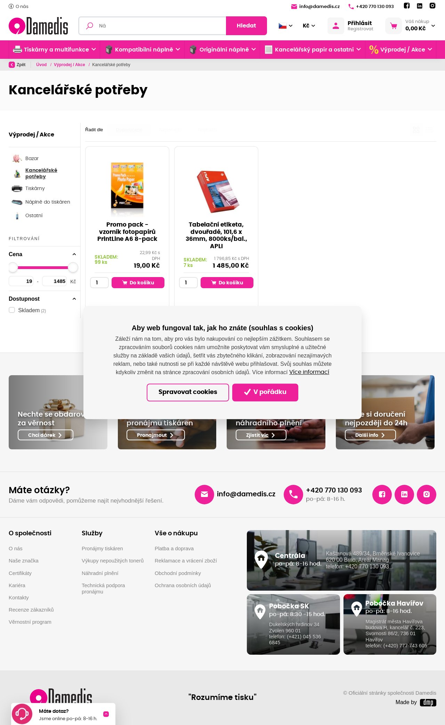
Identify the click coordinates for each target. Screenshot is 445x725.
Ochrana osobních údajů (183, 585)
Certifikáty (20, 573)
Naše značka (24, 561)
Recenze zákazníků (31, 610)
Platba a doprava (174, 548)
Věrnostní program (30, 622)
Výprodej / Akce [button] (397, 49)
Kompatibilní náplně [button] (138, 49)
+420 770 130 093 (371, 6)
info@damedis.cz (315, 6)
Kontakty (19, 597)
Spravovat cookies (188, 392)
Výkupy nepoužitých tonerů (113, 561)
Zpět (17, 65)
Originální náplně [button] (218, 49)
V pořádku (265, 392)
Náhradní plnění (100, 573)
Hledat (246, 26)
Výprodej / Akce (70, 64)
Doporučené (129, 129)
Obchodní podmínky (178, 573)
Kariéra (17, 585)
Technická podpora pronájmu (103, 588)
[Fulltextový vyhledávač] (172, 25)
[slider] (13, 267)
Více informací (309, 372)
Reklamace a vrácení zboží (186, 561)
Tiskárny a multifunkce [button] (51, 49)
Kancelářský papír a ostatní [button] (309, 49)
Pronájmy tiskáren (102, 548)
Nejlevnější (170, 129)
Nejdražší (207, 129)
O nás (19, 6)
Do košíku (138, 282)
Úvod (42, 64)
